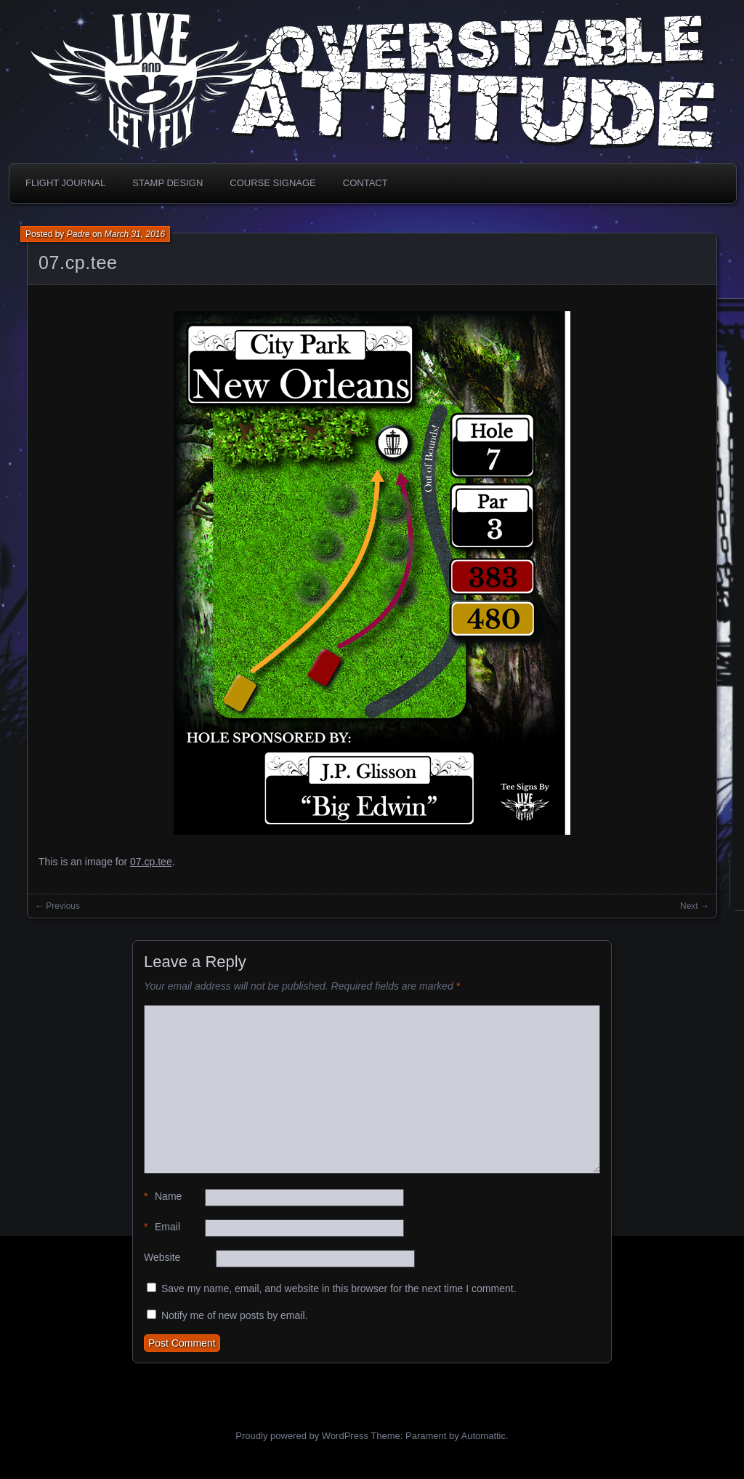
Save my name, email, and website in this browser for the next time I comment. (339, 1288)
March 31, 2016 (135, 234)
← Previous (57, 906)
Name (163, 1196)
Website (162, 1257)
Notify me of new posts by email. (234, 1315)
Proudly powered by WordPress (301, 1435)
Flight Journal (65, 182)
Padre (78, 234)
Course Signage (272, 182)
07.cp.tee (78, 262)
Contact (365, 182)
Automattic (483, 1435)
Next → (694, 906)
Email (162, 1227)
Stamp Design (167, 182)
